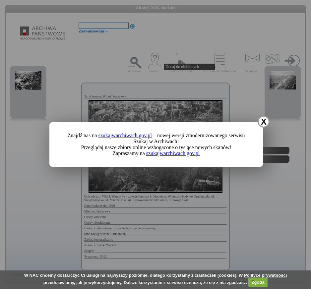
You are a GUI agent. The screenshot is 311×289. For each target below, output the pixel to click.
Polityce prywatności (265, 275)
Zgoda (257, 282)
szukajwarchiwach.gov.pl (125, 135)
